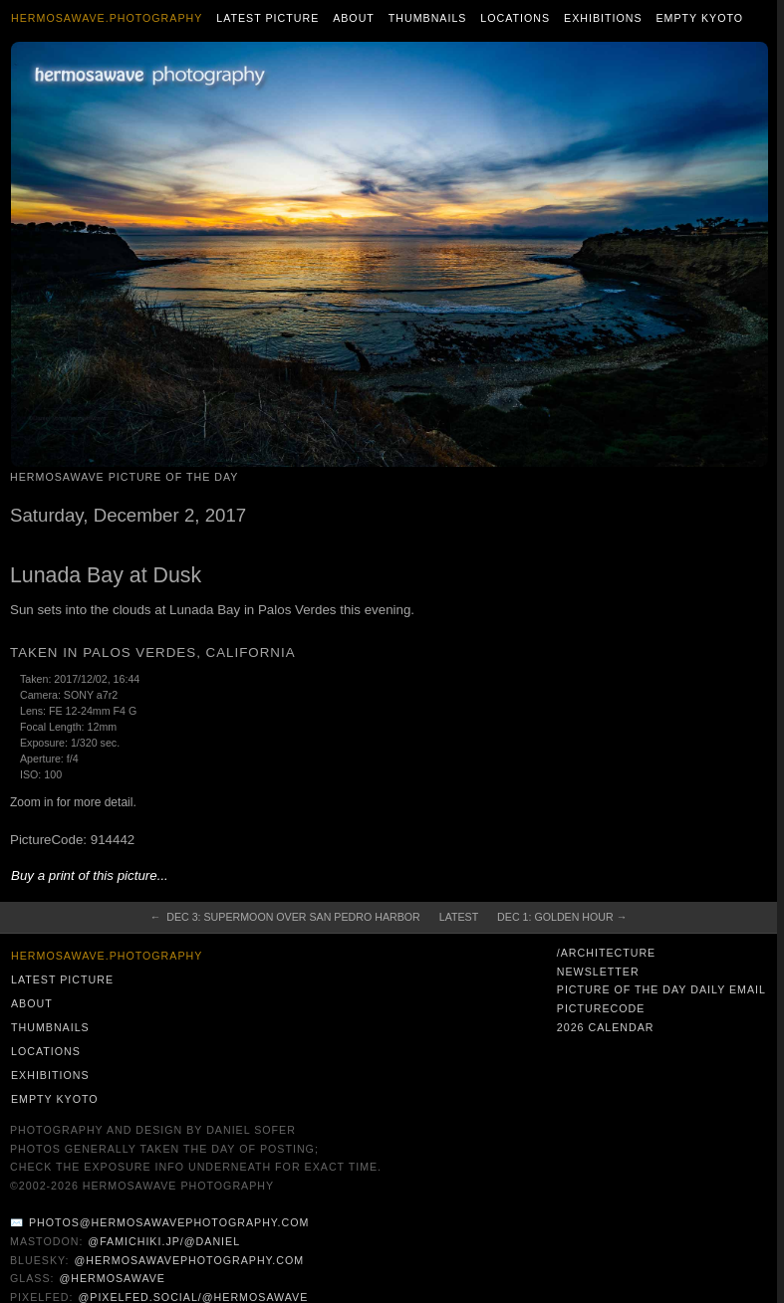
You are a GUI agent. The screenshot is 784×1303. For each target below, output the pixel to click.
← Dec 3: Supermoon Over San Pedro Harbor (285, 917)
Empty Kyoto (699, 18)
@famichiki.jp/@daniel (164, 1241)
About (354, 18)
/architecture (606, 953)
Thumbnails (428, 18)
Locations (515, 18)
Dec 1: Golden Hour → (562, 917)
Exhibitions (603, 18)
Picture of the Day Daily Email (661, 989)
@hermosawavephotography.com (190, 1260)
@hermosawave (112, 1278)
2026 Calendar (605, 1027)
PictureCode (601, 1008)
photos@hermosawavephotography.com (169, 1222)
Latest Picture (267, 18)
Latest (458, 917)
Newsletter (598, 971)
